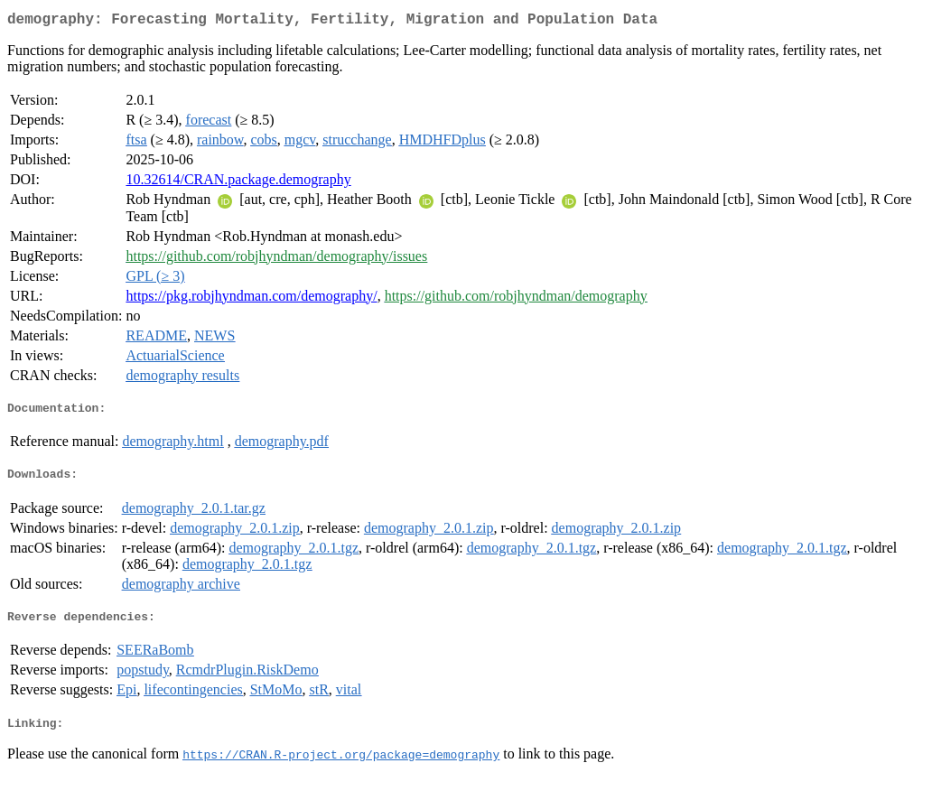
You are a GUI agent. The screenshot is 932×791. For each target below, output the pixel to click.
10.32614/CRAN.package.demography (238, 183)
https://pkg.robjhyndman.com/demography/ (251, 299)
